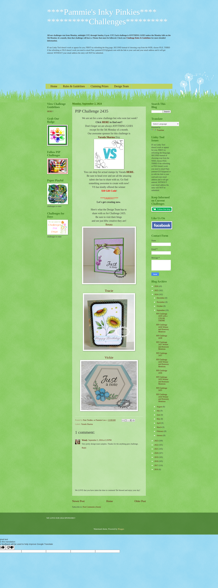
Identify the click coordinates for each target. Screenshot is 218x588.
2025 (156, 290)
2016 (156, 469)
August (160, 407)
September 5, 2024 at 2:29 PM (100, 440)
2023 (156, 441)
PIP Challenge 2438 (161, 337)
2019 (156, 457)
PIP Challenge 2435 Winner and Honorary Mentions (162, 380)
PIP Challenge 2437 (161, 354)
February (160, 431)
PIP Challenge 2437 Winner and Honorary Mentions (162, 345)
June (159, 415)
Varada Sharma (106, 137)
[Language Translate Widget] (165, 124)
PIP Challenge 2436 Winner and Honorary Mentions (162, 363)
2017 (156, 465)
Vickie (109, 357)
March (159, 427)
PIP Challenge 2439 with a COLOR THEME (161, 317)
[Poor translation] (10, 547)
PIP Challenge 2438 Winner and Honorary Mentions (162, 328)
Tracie (109, 290)
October (160, 306)
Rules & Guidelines (74, 86)
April (159, 423)
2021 (156, 449)
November (161, 302)
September (161, 310)
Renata (109, 224)
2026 (156, 286)
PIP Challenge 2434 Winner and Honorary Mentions (162, 397)
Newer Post (78, 501)
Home (53, 86)
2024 (156, 294)
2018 (156, 461)
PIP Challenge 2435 (161, 389)
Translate (157, 130)
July (158, 411)
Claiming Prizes (99, 86)
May (159, 419)
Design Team (121, 86)
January (160, 435)
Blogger (121, 529)
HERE (105, 122)
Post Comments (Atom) (92, 507)
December (161, 298)
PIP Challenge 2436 (161, 372)
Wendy (84, 440)
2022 (156, 445)
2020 (156, 453)
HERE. (130, 172)
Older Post (140, 501)
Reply (84, 448)
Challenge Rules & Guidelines (138, 38)
